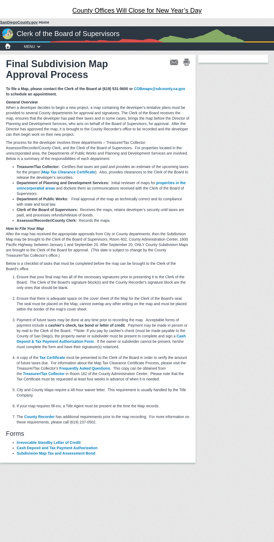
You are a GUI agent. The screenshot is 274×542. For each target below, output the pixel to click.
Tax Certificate (52, 357)
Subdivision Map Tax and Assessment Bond (56, 453)
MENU (32, 46)
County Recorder (39, 417)
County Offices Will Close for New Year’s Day (137, 10)
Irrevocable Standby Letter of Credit (49, 442)
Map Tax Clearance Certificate (68, 172)
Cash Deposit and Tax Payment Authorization (57, 448)
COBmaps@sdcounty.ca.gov (159, 89)
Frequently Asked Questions (84, 368)
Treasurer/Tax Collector (43, 374)
